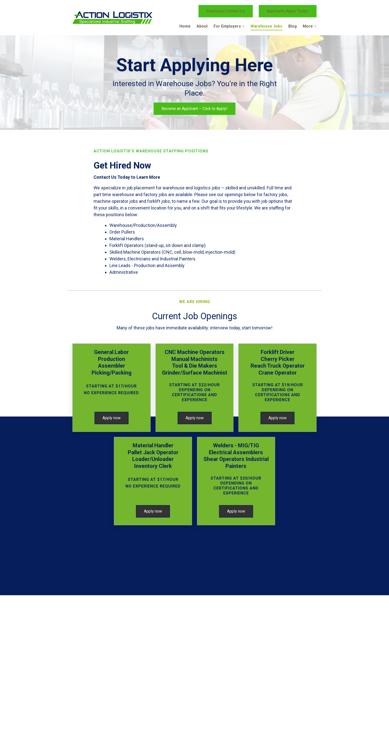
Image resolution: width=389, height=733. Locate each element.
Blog (292, 26)
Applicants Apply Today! (288, 11)
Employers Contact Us (225, 11)
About (202, 26)
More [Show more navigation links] (308, 26)
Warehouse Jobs (266, 26)
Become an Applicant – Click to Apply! (194, 108)
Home (185, 26)
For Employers (227, 26)
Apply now (111, 418)
